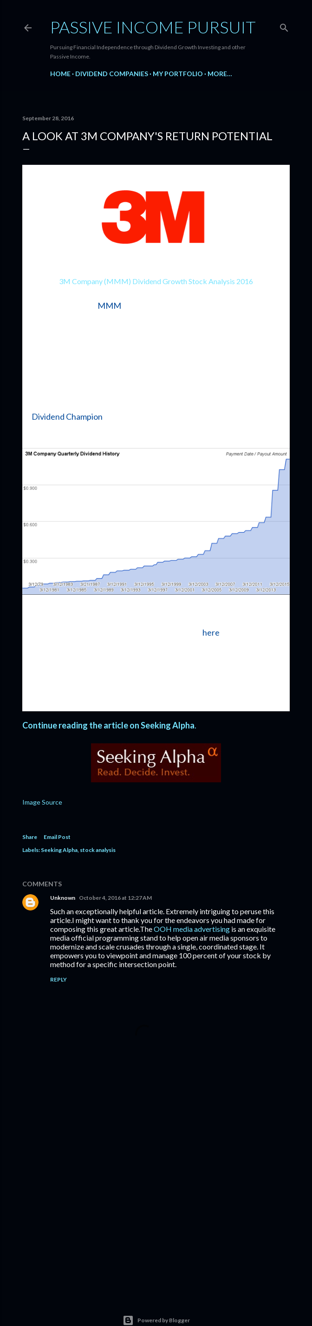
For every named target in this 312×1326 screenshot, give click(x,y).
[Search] (284, 26)
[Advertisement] (156, 1203)
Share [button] (29, 836)
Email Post (57, 836)
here (211, 632)
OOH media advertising (192, 928)
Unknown (62, 897)
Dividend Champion (67, 416)
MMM (109, 305)
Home (60, 74)
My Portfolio (178, 74)
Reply (58, 979)
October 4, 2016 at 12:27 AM (115, 897)
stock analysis (98, 849)
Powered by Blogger (156, 1320)
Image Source (42, 802)
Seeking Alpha (59, 849)
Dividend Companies (111, 74)
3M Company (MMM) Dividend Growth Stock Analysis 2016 (156, 281)
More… (220, 74)
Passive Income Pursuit (153, 27)
